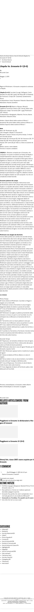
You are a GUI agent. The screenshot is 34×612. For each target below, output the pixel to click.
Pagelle (5, 549)
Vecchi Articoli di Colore (10, 545)
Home (2, 56)
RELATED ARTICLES (8, 400)
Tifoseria (5, 561)
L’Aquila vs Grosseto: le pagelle (16, 387)
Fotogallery (6, 559)
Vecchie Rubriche (8, 533)
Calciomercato (6, 555)
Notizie (5, 531)
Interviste (5, 563)
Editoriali (5, 529)
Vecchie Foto (7, 557)
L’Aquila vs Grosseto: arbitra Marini (20, 385)
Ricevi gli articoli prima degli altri (11, 480)
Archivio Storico (9, 56)
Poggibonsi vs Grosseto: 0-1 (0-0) (12, 441)
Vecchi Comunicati (9, 551)
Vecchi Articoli (18, 56)
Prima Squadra (7, 537)
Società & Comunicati (9, 543)
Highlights (6, 547)
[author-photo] (4, 396)
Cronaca (5, 539)
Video (4, 535)
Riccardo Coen (4, 72)
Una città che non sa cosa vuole (11, 500)
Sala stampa (6, 553)
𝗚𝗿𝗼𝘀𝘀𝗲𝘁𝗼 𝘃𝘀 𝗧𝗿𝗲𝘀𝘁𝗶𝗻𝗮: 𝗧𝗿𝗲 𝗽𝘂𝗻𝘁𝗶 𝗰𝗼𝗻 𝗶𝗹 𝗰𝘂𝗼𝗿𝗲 (18, 498)
